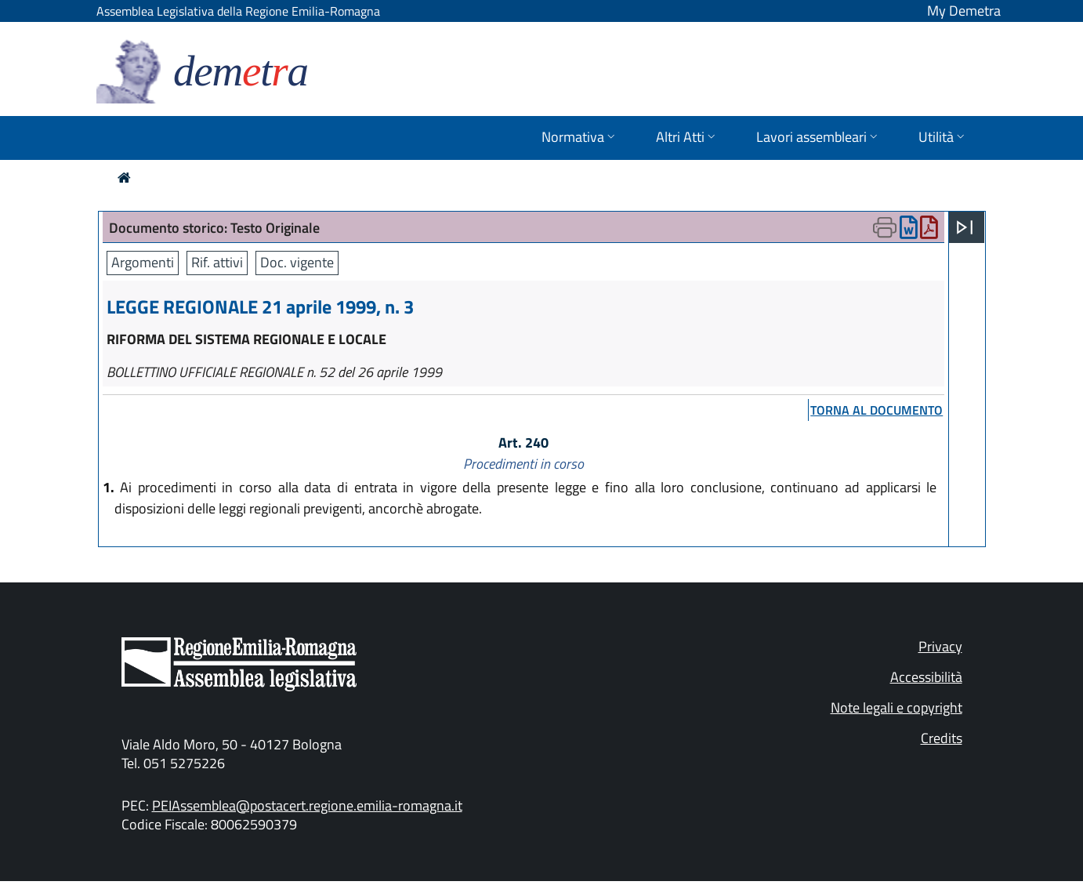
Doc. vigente (297, 262)
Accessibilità (926, 676)
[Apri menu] (964, 227)
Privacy (940, 646)
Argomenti (142, 262)
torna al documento (876, 410)
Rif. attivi (217, 262)
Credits (941, 738)
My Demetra (964, 10)
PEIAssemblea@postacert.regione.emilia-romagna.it (307, 805)
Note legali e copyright (896, 707)
